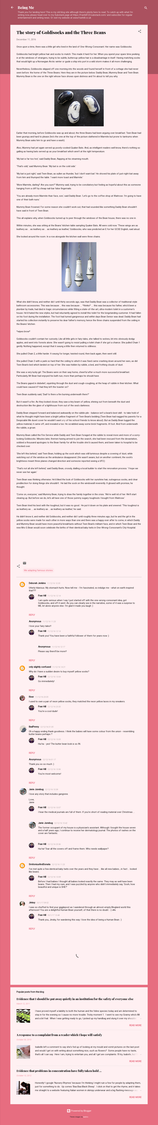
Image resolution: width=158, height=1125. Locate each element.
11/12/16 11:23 (49, 621)
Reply (32, 615)
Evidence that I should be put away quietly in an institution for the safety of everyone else (75, 999)
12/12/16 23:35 (54, 706)
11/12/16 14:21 (58, 667)
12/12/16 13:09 (54, 877)
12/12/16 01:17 (49, 759)
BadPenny (34, 726)
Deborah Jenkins (37, 583)
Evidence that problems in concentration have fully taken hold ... (59, 1071)
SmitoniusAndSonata (39, 864)
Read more (135, 1025)
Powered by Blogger (79, 1110)
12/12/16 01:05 (46, 727)
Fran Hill (42, 595)
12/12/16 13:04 (54, 677)
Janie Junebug (36, 789)
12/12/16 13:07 (54, 807)
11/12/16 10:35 (53, 583)
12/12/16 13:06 (54, 769)
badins (85, 1117)
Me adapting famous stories (38, 570)
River (31, 696)
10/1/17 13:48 (53, 915)
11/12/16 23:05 (41, 697)
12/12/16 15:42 (60, 823)
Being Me (26, 7)
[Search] (146, 8)
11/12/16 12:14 (54, 596)
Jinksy (32, 902)
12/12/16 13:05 (54, 739)
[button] (139, 31)
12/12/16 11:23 (58, 864)
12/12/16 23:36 (54, 844)
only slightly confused (40, 667)
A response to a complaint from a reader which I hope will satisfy (59, 1035)
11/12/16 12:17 (58, 647)
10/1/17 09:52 (42, 903)
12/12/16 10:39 (51, 789)
